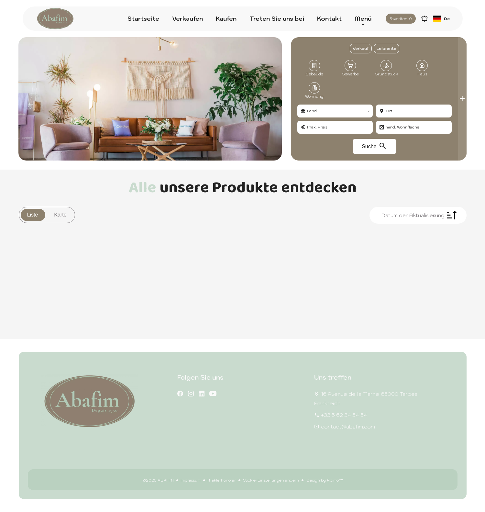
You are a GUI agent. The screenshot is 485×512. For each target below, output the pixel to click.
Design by (324, 480)
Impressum (191, 480)
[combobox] (335, 111)
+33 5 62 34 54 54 (344, 415)
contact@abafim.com (348, 426)
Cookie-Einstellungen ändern (271, 480)
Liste (32, 214)
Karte (60, 214)
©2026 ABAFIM (158, 480)
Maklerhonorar (221, 480)
